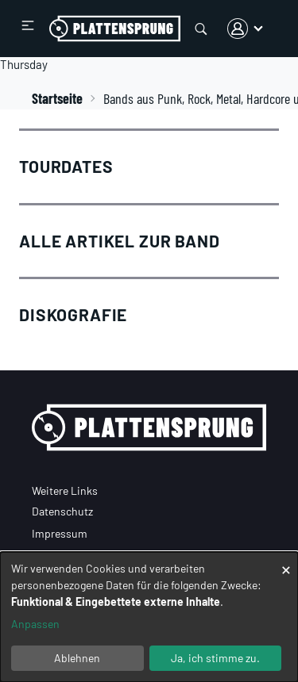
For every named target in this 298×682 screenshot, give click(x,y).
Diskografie (73, 314)
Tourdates (66, 166)
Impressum (59, 533)
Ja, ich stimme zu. (215, 658)
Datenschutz (62, 511)
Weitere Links (65, 490)
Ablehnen (77, 658)
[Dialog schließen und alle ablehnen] (286, 562)
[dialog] (149, 617)
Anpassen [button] (35, 623)
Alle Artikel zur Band (119, 241)
